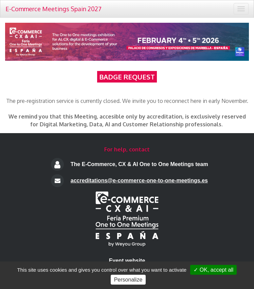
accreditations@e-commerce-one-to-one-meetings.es (139, 180)
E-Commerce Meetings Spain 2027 (53, 9)
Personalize (128, 280)
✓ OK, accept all (213, 270)
